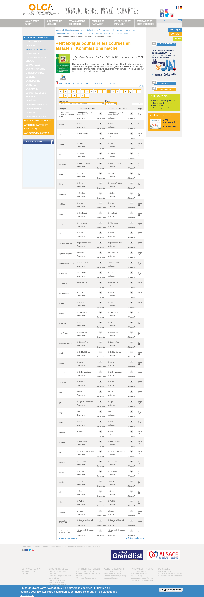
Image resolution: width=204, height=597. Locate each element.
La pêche (31, 100)
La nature (32, 89)
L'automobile (34, 41)
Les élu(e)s (32, 53)
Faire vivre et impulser (142, 569)
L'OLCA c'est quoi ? (31, 569)
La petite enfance (36, 104)
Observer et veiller (59, 569)
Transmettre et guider (88, 569)
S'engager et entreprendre (145, 22)
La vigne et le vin (36, 116)
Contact (176, 34)
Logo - (24, 546)
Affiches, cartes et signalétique (36, 127)
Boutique (175, 29)
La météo (31, 85)
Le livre (30, 77)
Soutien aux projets (138, 571)
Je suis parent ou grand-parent (165, 101)
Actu (178, 38)
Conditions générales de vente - (54, 546)
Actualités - (92, 546)
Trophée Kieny (136, 576)
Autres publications (36, 133)
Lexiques (63, 101)
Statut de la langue (56, 582)
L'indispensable (35, 73)
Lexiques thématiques (37, 37)
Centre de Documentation (86, 578)
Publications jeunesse (38, 121)
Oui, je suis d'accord (171, 590)
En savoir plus (27, 595)
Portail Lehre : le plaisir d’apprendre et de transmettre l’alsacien (88, 573)
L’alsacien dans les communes (170, 576)
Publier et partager (70, 30)
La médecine (33, 81)
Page (107, 101)
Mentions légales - (34, 546)
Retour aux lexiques (136, 538)
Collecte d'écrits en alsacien (142, 580)
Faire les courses (37, 49)
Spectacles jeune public (140, 573)
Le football (33, 65)
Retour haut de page (69, 538)
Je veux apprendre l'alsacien (164, 108)
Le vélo (30, 112)
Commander (170, 126)
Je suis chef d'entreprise (162, 103)
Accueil (58, 30)
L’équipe (25, 573)
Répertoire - (72, 546)
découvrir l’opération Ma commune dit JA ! (165, 75)
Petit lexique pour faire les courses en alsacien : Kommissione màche (101, 33)
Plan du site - (82, 546)
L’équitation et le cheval (36, 59)
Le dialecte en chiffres (57, 585)
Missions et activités (30, 571)
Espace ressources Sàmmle (142, 578)
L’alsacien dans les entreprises (170, 573)
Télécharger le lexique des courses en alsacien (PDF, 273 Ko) (87, 83)
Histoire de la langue (57, 580)
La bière (30, 45)
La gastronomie (35, 69)
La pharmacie (34, 108)
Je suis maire (158, 105)
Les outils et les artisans (36, 95)
